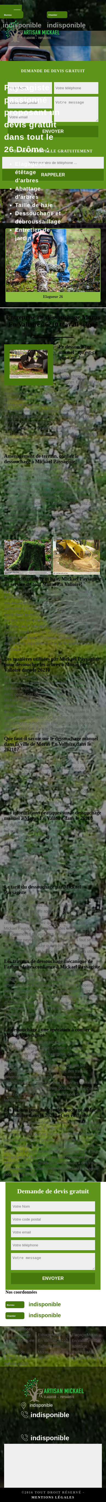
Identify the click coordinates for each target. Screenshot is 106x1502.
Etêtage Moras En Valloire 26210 (53, 1338)
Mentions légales (53, 1497)
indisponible (44, 1304)
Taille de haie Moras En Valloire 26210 (53, 1352)
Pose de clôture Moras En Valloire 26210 (19, 1341)
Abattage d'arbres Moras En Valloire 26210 (87, 1352)
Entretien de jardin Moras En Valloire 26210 (17, 1358)
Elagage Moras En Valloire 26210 (87, 1338)
